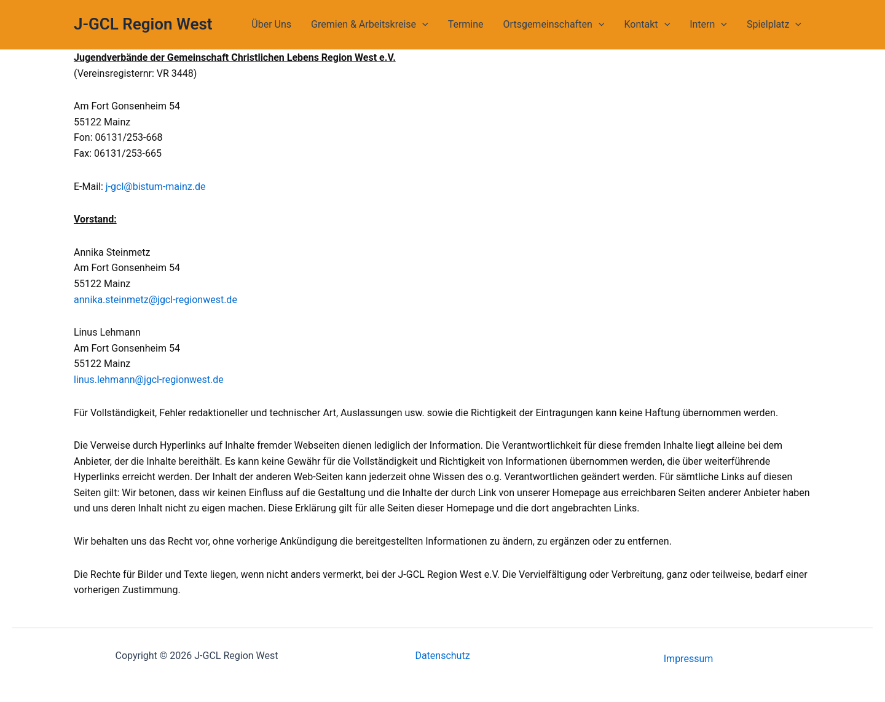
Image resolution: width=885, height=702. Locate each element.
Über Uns (271, 24)
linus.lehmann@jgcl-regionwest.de (149, 379)
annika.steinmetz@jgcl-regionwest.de (155, 300)
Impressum (689, 659)
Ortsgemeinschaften (554, 24)
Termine (466, 24)
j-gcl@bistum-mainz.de (156, 186)
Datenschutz (442, 655)
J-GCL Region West (143, 24)
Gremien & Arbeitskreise (369, 24)
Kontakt (647, 24)
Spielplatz (774, 24)
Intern (708, 24)
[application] (422, 24)
